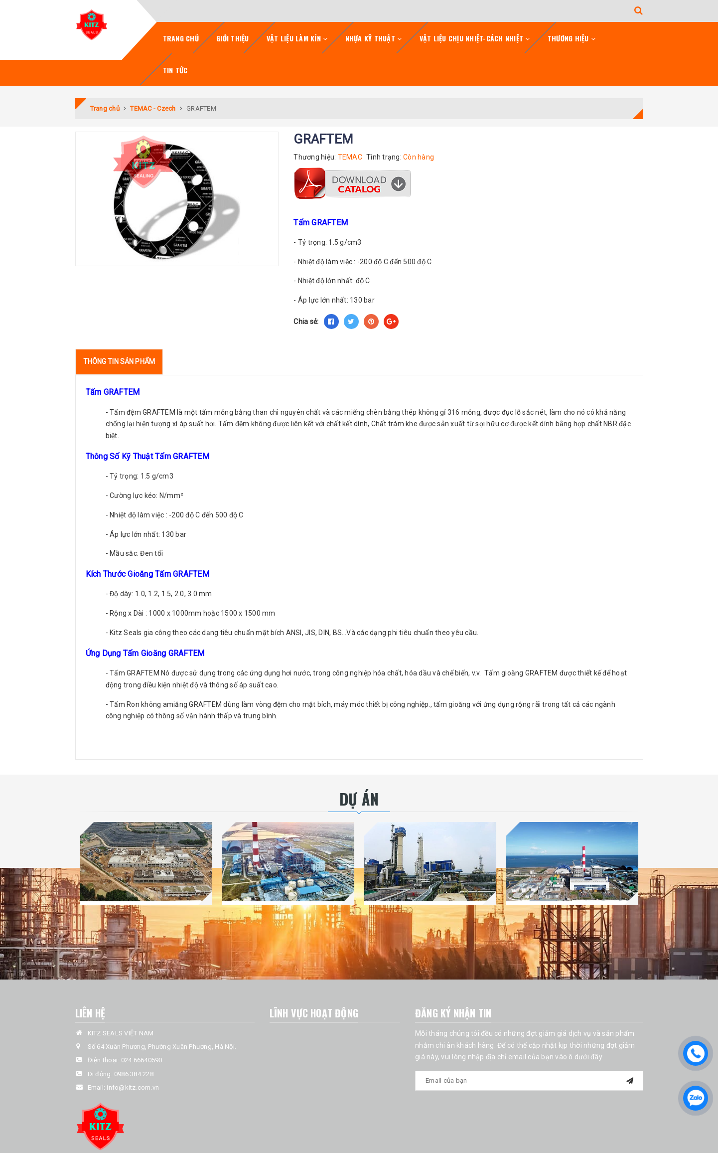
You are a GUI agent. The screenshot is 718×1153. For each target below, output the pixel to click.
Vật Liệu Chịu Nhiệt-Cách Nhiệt (475, 38)
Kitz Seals (126, 633)
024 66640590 (141, 1060)
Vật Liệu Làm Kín (297, 38)
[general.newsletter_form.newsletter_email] (529, 1081)
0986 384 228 (133, 1074)
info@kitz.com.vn (133, 1087)
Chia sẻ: (305, 322)
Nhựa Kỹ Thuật (373, 38)
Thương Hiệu (571, 38)
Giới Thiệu (232, 38)
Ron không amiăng (157, 704)
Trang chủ (181, 38)
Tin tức (175, 70)
